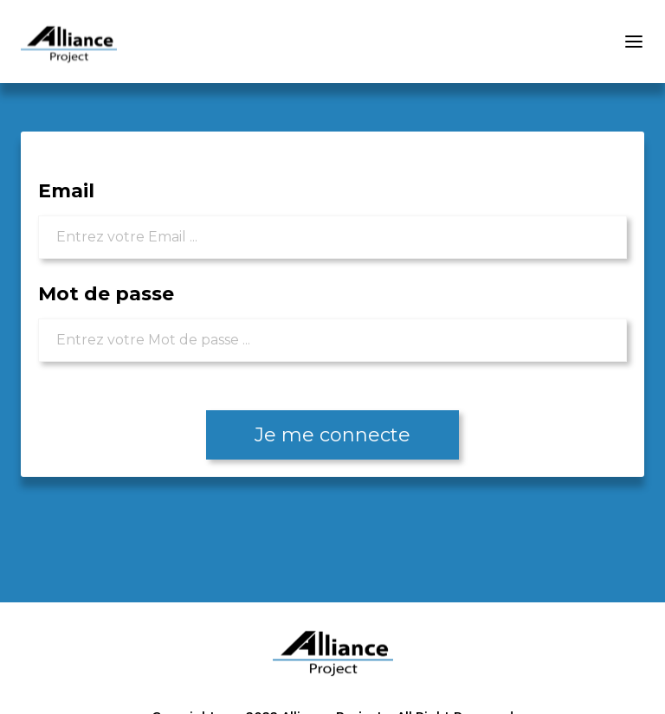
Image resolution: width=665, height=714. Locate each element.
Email (66, 191)
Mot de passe (106, 294)
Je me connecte (332, 435)
